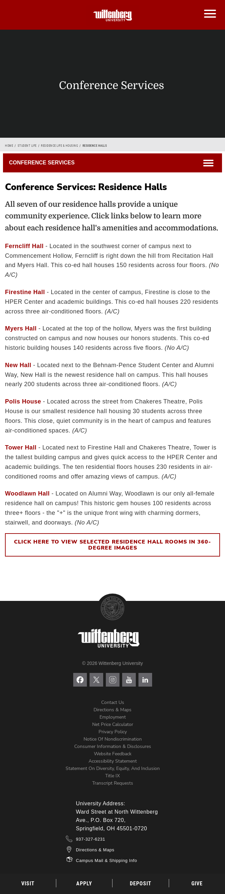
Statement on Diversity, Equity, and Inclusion (113, 768)
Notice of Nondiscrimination (113, 739)
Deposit (140, 883)
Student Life (27, 145)
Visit (28, 883)
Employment (113, 717)
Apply (84, 883)
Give (197, 883)
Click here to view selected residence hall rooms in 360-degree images (112, 545)
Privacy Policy (113, 732)
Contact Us (112, 702)
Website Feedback (112, 754)
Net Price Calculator (112, 724)
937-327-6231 (90, 839)
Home (9, 145)
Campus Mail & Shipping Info (106, 860)
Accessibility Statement (113, 761)
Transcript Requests (112, 783)
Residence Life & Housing (59, 145)
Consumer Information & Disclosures (112, 746)
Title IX (112, 776)
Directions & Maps (112, 710)
